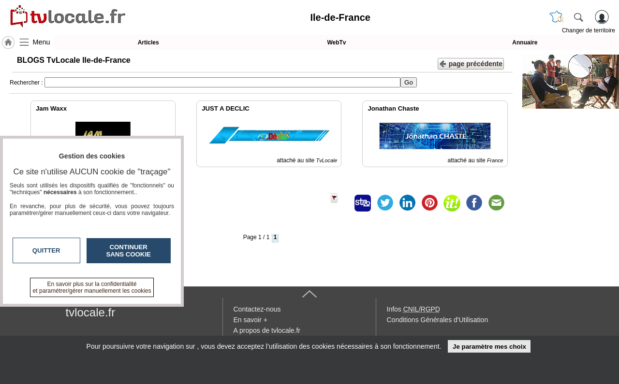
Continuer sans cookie (128, 250)
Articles (148, 42)
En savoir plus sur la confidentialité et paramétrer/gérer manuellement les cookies (92, 287)
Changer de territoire (588, 30)
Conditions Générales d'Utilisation (437, 320)
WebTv (336, 42)
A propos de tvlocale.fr (267, 330)
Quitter (46, 250)
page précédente (470, 63)
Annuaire (524, 42)
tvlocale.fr (91, 312)
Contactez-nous (257, 309)
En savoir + (250, 320)
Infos (413, 309)
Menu (41, 42)
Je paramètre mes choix (489, 346)
